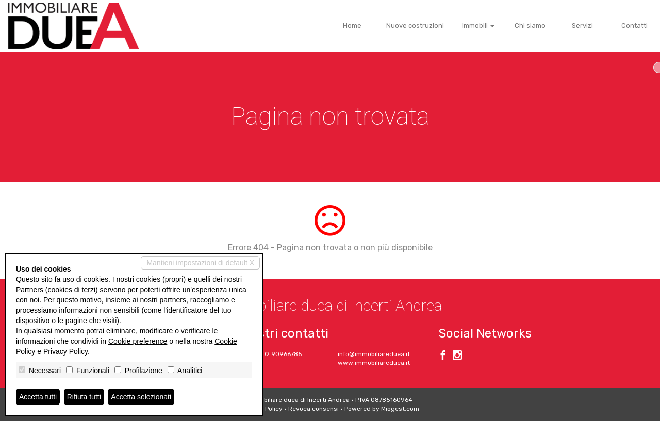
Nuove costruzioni (415, 25)
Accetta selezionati (141, 397)
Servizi (582, 25)
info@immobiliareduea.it (374, 354)
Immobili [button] (478, 25)
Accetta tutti (38, 397)
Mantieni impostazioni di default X (200, 263)
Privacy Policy (65, 351)
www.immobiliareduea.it (374, 362)
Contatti (634, 25)
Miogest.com (400, 408)
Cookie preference (137, 341)
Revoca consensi (313, 408)
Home (352, 25)
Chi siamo (530, 25)
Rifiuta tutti (84, 397)
